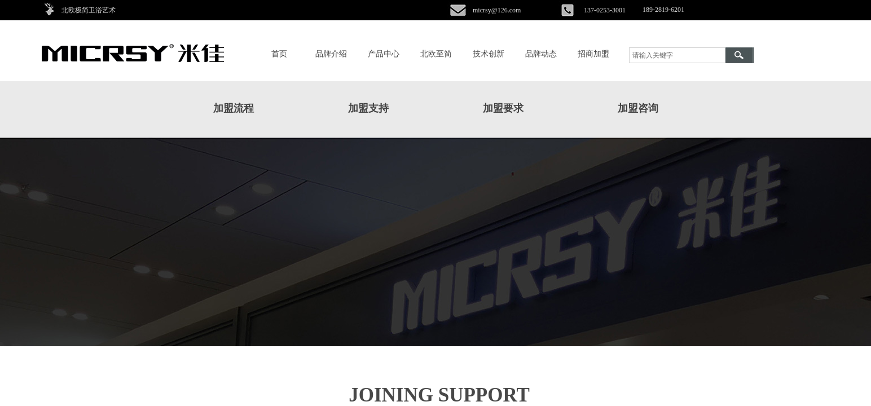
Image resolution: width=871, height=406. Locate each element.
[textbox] (677, 55)
